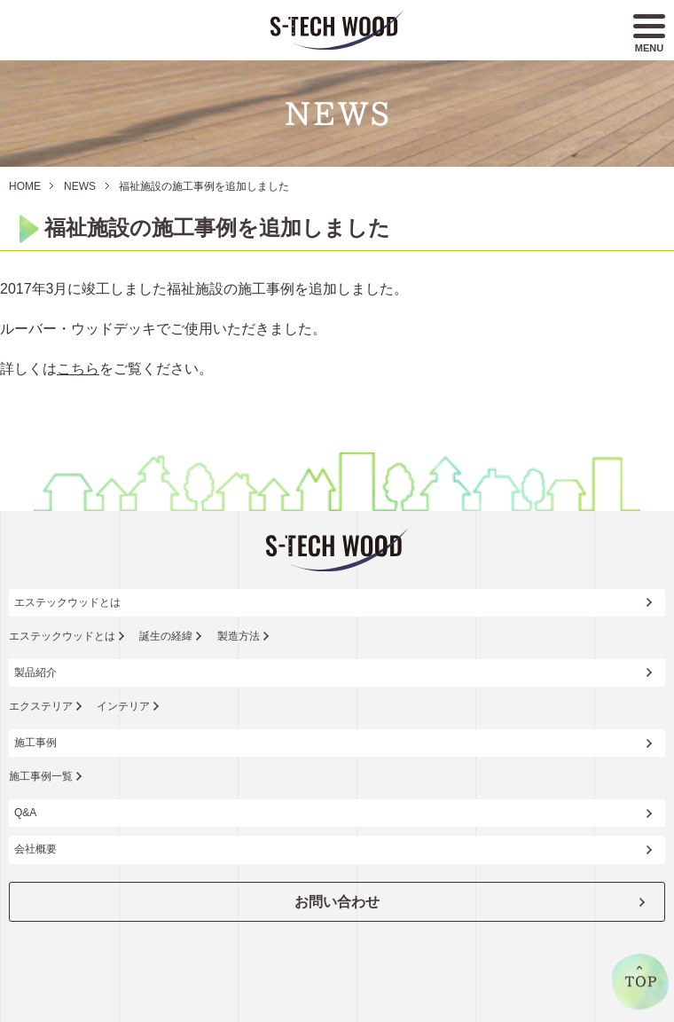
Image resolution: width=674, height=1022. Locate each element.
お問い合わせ (337, 901)
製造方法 (238, 636)
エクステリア (41, 706)
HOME (25, 186)
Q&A (25, 812)
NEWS (80, 186)
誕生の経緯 (165, 636)
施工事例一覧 (41, 776)
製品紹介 (35, 672)
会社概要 (35, 849)
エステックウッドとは (67, 602)
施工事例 (35, 742)
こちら (78, 368)
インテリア (123, 706)
